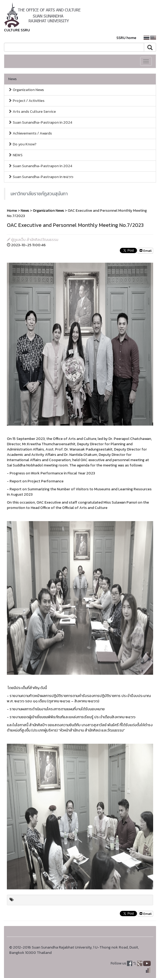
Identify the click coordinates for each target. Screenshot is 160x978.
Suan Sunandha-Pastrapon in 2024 (40, 122)
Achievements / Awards (30, 133)
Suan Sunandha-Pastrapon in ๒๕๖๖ (40, 177)
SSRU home (126, 38)
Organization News (26, 90)
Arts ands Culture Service (32, 111)
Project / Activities (26, 100)
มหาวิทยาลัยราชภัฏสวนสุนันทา (39, 193)
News (12, 79)
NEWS (15, 155)
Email (145, 250)
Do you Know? (22, 144)
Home (12, 210)
